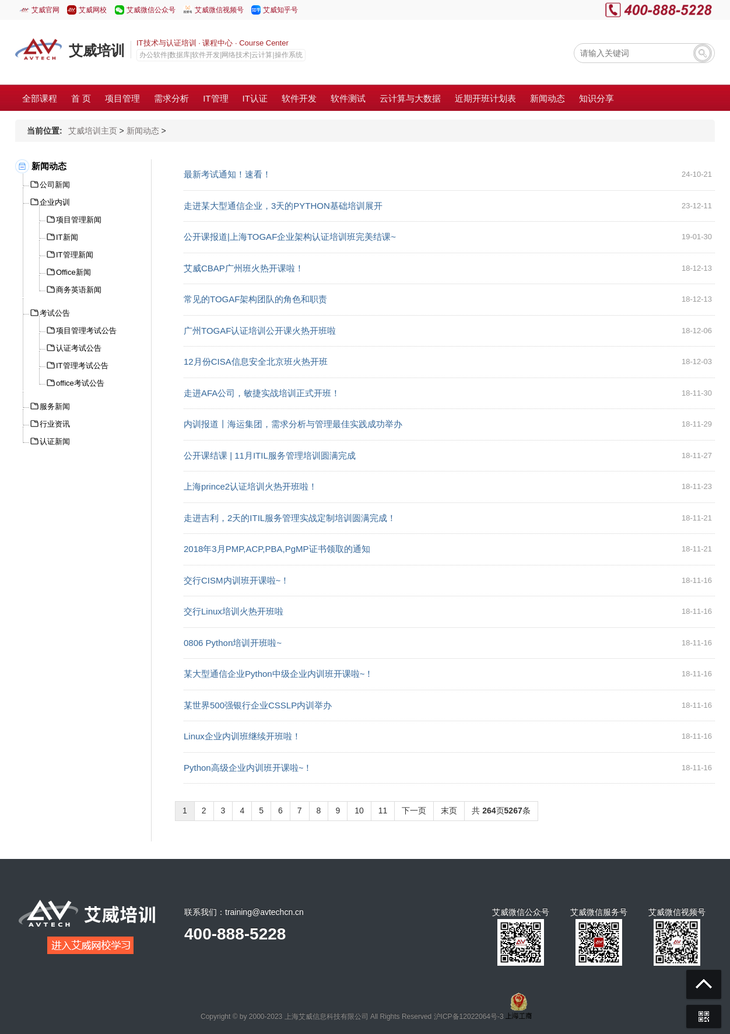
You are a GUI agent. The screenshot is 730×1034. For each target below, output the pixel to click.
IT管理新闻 (74, 254)
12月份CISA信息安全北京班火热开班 (256, 361)
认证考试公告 (78, 348)
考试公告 (55, 313)
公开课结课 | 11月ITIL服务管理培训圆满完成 (270, 455)
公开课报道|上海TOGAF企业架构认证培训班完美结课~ (290, 237)
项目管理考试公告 (86, 330)
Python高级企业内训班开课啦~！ (248, 768)
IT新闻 (67, 237)
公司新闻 (55, 184)
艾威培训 (97, 50)
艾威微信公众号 (151, 10)
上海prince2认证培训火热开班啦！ (250, 486)
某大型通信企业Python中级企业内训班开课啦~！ (278, 674)
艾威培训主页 (92, 130)
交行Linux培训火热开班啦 (233, 611)
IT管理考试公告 (82, 365)
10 (359, 810)
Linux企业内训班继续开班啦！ (242, 736)
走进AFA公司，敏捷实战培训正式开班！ (262, 393)
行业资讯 (55, 424)
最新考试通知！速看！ (227, 174)
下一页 (414, 810)
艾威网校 (93, 10)
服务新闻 (55, 406)
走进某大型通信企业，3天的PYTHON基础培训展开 (283, 206)
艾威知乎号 (280, 10)
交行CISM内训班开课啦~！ (236, 580)
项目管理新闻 (78, 219)
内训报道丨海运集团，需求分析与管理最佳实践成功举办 (293, 424)
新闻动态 (143, 130)
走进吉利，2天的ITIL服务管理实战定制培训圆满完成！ (290, 518)
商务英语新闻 (78, 289)
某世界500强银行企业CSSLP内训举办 (258, 705)
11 (383, 810)
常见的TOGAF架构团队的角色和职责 (255, 299)
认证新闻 (55, 441)
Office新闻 (73, 272)
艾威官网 (45, 10)
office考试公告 (80, 383)
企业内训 (55, 202)
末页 (449, 810)
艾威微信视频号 (219, 10)
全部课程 (39, 98)
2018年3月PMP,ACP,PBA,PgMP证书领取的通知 (277, 549)
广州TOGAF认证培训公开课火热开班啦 (260, 331)
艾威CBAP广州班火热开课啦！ (244, 268)
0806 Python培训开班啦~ (233, 643)
